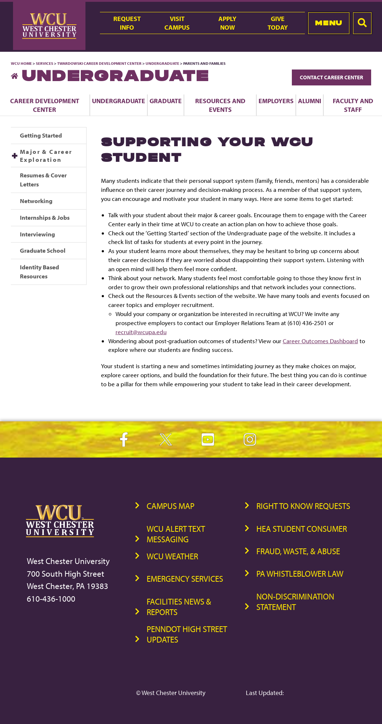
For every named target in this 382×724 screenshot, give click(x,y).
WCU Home (21, 63)
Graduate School (43, 250)
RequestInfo (127, 22)
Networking (36, 201)
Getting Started (41, 135)
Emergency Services (185, 578)
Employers (276, 100)
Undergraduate (162, 63)
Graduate (166, 100)
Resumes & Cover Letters (43, 179)
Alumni (309, 100)
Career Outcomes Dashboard (320, 341)
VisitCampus (177, 22)
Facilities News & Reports (179, 606)
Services (44, 63)
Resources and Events (220, 105)
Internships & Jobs (45, 217)
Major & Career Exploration (46, 155)
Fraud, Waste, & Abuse (298, 551)
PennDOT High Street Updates (187, 634)
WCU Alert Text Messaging (176, 533)
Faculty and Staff (353, 105)
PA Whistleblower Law (299, 573)
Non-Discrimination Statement (295, 601)
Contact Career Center (331, 77)
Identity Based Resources (39, 271)
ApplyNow (227, 22)
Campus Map (170, 506)
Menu (328, 23)
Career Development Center (44, 105)
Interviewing (37, 234)
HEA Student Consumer (301, 528)
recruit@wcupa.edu (141, 332)
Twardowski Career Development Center (99, 63)
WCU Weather (172, 556)
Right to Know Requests (303, 506)
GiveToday (278, 22)
